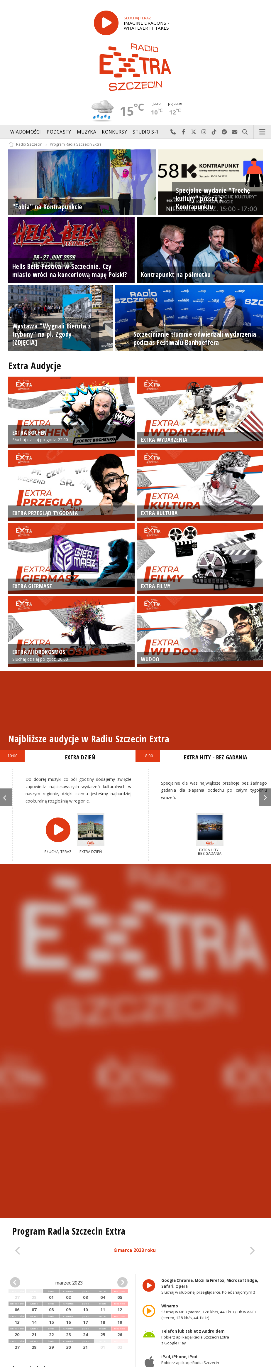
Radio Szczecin (25, 144)
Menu (262, 132)
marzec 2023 (69, 1283)
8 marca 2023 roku (135, 1250)
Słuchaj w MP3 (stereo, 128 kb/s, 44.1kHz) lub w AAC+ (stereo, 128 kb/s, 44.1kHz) (208, 1311)
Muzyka (86, 132)
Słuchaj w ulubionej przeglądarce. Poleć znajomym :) (209, 1286)
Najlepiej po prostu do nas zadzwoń (173, 132)
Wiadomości (25, 132)
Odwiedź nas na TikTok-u (214, 132)
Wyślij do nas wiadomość (235, 132)
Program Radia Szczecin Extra (75, 144)
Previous (6, 797)
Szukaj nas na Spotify (224, 132)
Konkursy (114, 132)
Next (265, 797)
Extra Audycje (34, 365)
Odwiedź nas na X (194, 132)
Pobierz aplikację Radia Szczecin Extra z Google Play (195, 1337)
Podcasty (59, 132)
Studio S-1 (146, 132)
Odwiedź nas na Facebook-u (183, 132)
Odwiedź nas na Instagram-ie (204, 132)
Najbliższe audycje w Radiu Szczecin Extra (88, 738)
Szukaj (245, 132)
